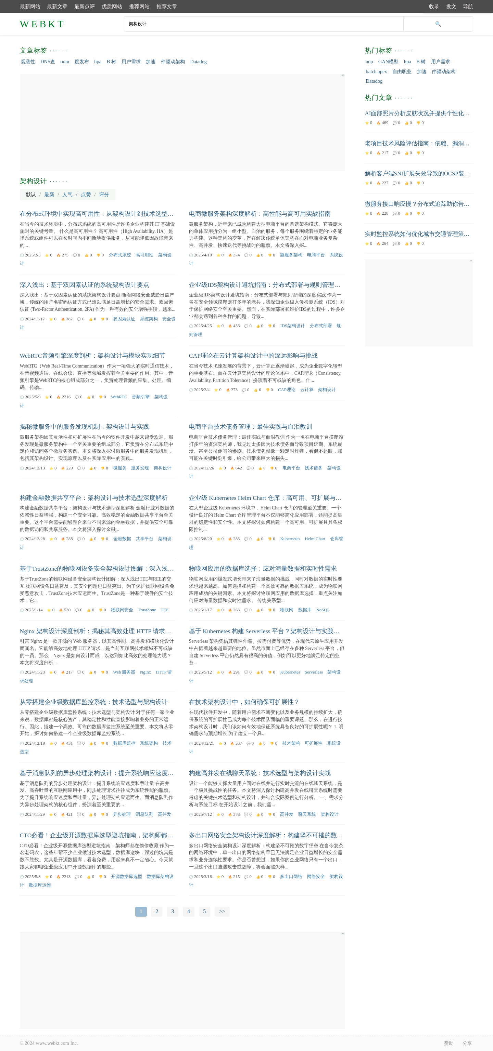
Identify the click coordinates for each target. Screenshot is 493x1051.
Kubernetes (290, 538)
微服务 (120, 468)
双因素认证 (124, 319)
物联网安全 (122, 610)
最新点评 (84, 6)
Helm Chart (315, 538)
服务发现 (140, 468)
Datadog (198, 61)
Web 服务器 (124, 672)
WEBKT (43, 23)
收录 (434, 6)
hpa (97, 61)
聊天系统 (307, 814)
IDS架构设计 (292, 325)
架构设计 (327, 389)
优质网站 (112, 6)
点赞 (86, 194)
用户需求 (131, 61)
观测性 (28, 61)
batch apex (376, 71)
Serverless (314, 672)
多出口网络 (291, 876)
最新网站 (30, 6)
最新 (49, 194)
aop (369, 61)
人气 (67, 194)
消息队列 (144, 814)
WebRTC (119, 397)
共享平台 (144, 538)
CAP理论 (286, 389)
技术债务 (314, 468)
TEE (164, 610)
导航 (468, 6)
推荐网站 (139, 6)
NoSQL (323, 610)
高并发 (164, 814)
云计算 (307, 389)
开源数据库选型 (126, 876)
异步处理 (122, 814)
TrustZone (147, 610)
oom (65, 61)
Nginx (145, 672)
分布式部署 (321, 325)
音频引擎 (141, 397)
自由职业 (402, 71)
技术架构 (291, 743)
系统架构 (149, 319)
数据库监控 (124, 743)
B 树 (111, 61)
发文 (451, 6)
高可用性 (144, 255)
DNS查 (47, 61)
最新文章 (57, 6)
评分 (104, 194)
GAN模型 (388, 61)
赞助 (449, 1043)
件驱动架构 (173, 61)
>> (222, 911)
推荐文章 (166, 6)
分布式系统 (120, 255)
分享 (467, 1043)
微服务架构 (291, 255)
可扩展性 (314, 743)
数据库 (305, 610)
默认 (31, 194)
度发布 (82, 61)
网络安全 (316, 876)
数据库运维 (40, 885)
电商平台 (316, 255)
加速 (150, 61)
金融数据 (122, 538)
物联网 (286, 610)
